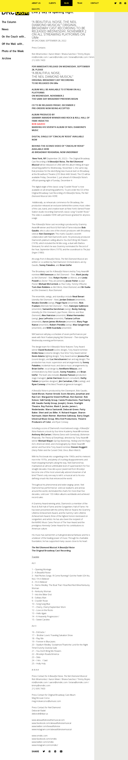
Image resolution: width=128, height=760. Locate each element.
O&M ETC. (36, 9)
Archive (6, 58)
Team (79, 3)
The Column (9, 22)
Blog (66, 3)
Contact (95, 3)
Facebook (120, 3)
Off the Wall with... (13, 43)
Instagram (125, 3)
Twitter (115, 3)
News (5, 29)
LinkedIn (55, 751)
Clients (52, 3)
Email (61, 751)
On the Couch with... (14, 36)
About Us (36, 3)
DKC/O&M (40, 40)
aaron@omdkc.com (58, 57)
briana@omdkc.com (78, 57)
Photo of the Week (13, 51)
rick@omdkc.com (40, 57)
